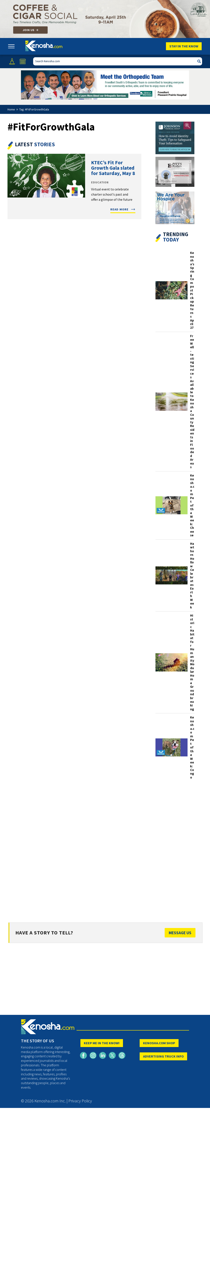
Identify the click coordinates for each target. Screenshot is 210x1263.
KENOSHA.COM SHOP (159, 1043)
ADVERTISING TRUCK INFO (163, 1056)
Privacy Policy (80, 1100)
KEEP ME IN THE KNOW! (102, 1043)
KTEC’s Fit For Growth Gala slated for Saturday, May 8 (113, 168)
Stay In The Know (183, 46)
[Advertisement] (175, 850)
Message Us (180, 932)
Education (100, 182)
